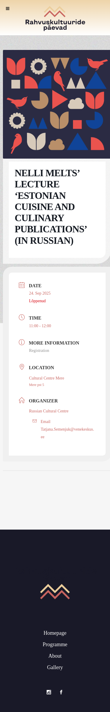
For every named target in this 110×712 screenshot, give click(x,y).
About (55, 655)
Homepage (55, 632)
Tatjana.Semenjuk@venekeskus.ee (67, 433)
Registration (39, 350)
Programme (55, 644)
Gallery (55, 667)
